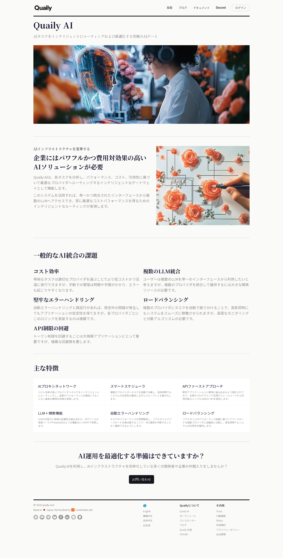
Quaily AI (184, 511)
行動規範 (221, 516)
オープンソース (188, 516)
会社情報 (221, 534)
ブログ (183, 525)
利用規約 (221, 525)
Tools (219, 511)
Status (219, 520)
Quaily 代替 (186, 529)
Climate (184, 534)
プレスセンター (188, 520)
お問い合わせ (141, 479)
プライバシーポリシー (228, 529)
